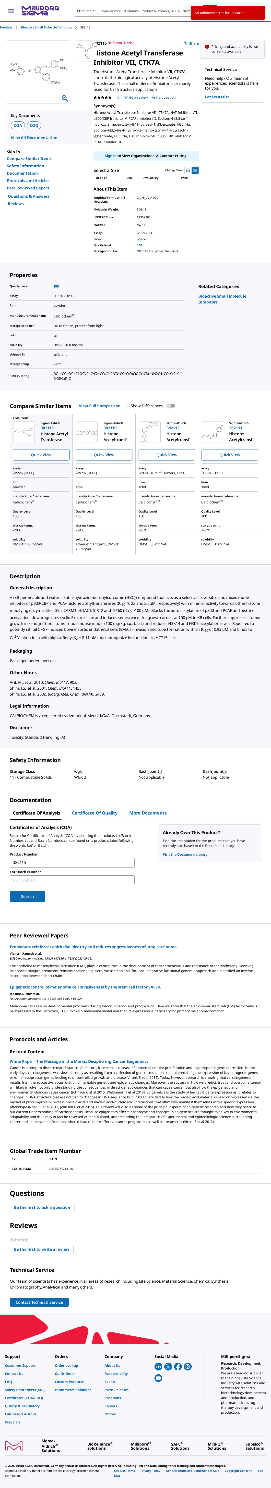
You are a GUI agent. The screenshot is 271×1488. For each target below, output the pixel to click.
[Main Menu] (11, 10)
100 (139, 245)
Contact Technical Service (39, 1302)
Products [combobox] (84, 10)
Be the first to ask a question (42, 1207)
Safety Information (25, 166)
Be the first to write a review (43, 1250)
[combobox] (145, 11)
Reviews (16, 203)
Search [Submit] (27, 896)
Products (6, 27)
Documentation (22, 173)
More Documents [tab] (147, 813)
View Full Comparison (99, 405)
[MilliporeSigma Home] (40, 10)
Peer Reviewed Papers (28, 188)
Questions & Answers (28, 196)
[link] (27, 1365)
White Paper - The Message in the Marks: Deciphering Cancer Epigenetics (79, 1061)
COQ (34, 125)
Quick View (41, 455)
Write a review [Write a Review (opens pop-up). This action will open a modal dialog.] (136, 97)
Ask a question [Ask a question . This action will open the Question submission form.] (164, 97)
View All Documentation (34, 137)
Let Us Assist (217, 96)
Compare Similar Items (29, 158)
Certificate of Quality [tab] (95, 813)
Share (191, 43)
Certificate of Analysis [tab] (36, 813)
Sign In (111, 155)
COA (18, 125)
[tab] (10, 27)
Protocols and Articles (28, 180)
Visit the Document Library (185, 854)
